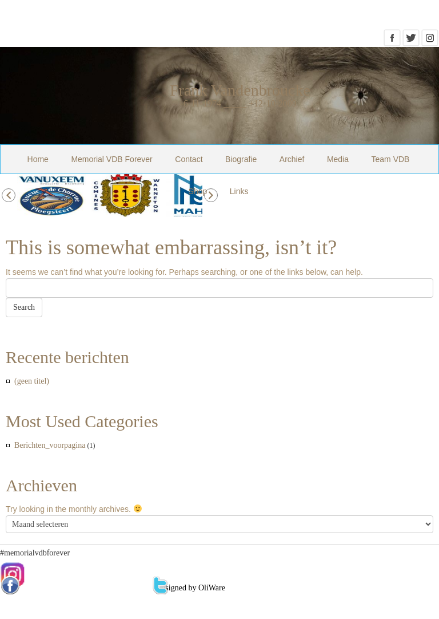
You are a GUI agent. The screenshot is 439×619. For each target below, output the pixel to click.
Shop (198, 191)
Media (338, 159)
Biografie (241, 159)
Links (239, 191)
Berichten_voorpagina (49, 445)
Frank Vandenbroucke (240, 90)
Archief (292, 159)
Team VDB (391, 159)
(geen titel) (31, 381)
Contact (188, 159)
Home (38, 159)
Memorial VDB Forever (111, 159)
